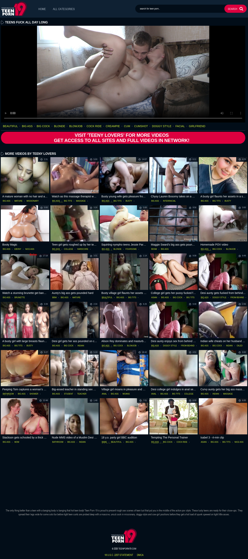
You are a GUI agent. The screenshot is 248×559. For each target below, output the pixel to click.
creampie (113, 126)
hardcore (82, 249)
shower (34, 394)
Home (42, 9)
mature (18, 201)
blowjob (75, 126)
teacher (81, 394)
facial (180, 126)
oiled (240, 346)
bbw (54, 297)
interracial (169, 201)
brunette (19, 297)
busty (129, 201)
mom (16, 442)
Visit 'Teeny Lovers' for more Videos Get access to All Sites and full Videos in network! (121, 138)
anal (104, 394)
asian (154, 297)
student (68, 394)
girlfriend (197, 126)
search (232, 8)
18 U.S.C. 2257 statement (118, 555)
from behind (237, 297)
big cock (43, 126)
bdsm (154, 249)
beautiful (10, 126)
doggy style (161, 126)
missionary (33, 201)
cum (127, 126)
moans (126, 394)
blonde (59, 126)
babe (104, 442)
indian (81, 346)
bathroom (8, 394)
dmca (140, 555)
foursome (131, 249)
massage (81, 201)
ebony (17, 249)
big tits (68, 201)
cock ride (94, 126)
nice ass (29, 249)
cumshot (141, 126)
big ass (27, 126)
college (68, 249)
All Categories (64, 9)
